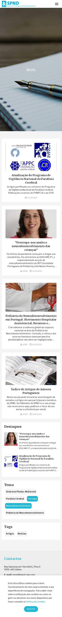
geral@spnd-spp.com (24, 574)
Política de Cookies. (35, 601)
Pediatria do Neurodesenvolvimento (25, 512)
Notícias (22, 533)
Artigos (10, 533)
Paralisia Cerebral (15, 498)
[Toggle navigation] (56, 4)
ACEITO (31, 609)
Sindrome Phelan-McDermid (21, 491)
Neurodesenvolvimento (18, 505)
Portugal (32, 498)
